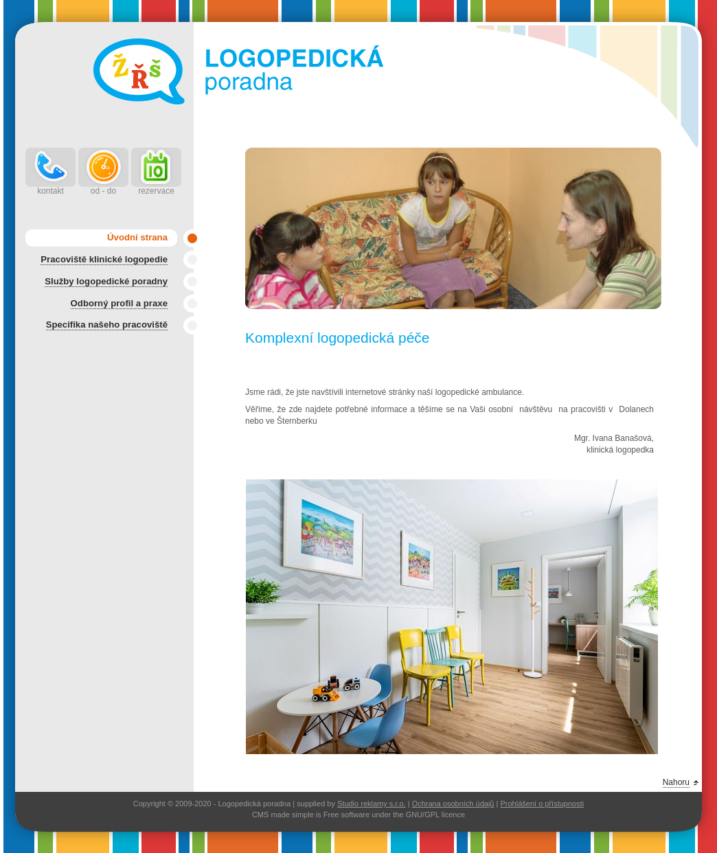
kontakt (50, 191)
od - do (103, 191)
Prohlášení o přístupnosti (542, 803)
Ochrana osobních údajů (453, 803)
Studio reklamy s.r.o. (371, 803)
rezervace (156, 191)
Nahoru (676, 782)
